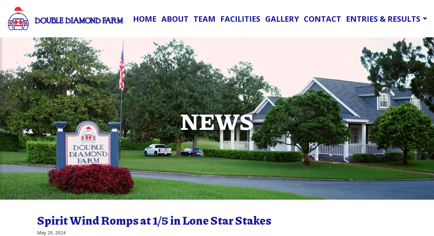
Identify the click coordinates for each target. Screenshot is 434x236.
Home (144, 18)
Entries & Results (383, 18)
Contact (322, 18)
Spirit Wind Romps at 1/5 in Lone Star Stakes (154, 220)
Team (204, 18)
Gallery (282, 18)
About (175, 18)
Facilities (240, 18)
